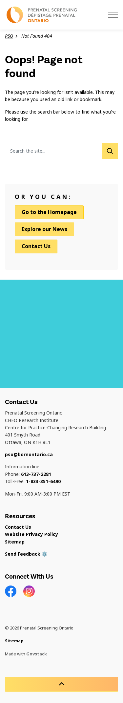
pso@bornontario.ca (29, 454)
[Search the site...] (61, 151)
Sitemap (15, 542)
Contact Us (36, 246)
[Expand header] (113, 15)
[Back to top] (61, 684)
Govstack (36, 654)
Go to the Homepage (49, 212)
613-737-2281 (36, 474)
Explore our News (44, 229)
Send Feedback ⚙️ (26, 554)
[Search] (110, 151)
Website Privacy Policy (31, 534)
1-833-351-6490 (43, 481)
